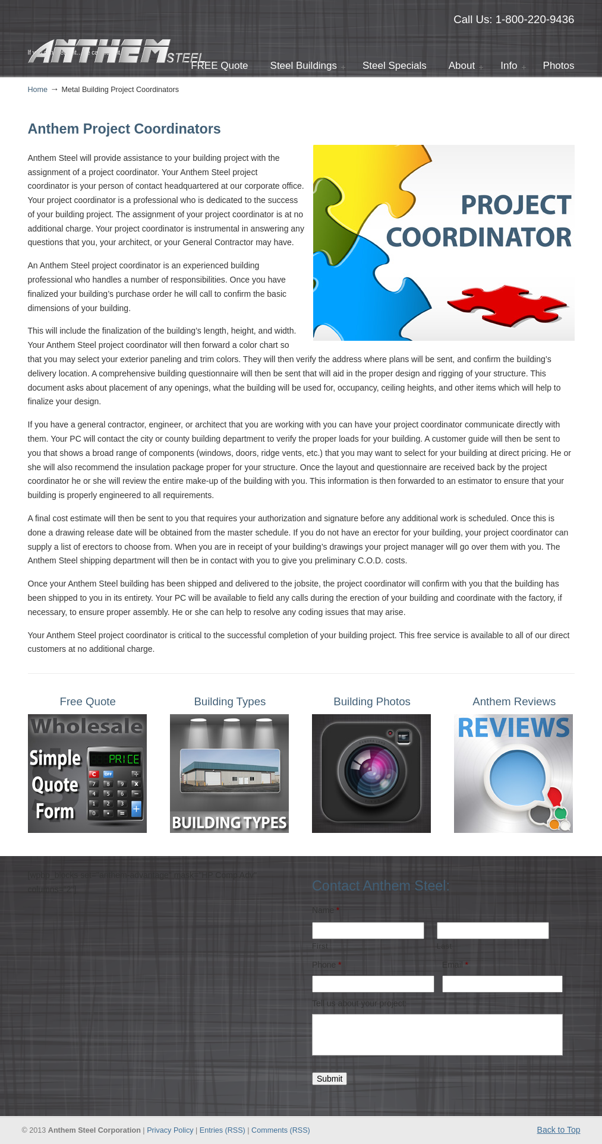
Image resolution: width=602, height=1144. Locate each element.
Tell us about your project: (359, 1003)
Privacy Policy (170, 1130)
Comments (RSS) (280, 1130)
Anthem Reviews (514, 701)
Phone (326, 964)
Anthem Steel (117, 33)
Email (455, 964)
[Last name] (493, 930)
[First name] (368, 930)
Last (444, 946)
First (320, 946)
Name (325, 910)
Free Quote (88, 701)
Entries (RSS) (222, 1130)
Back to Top (559, 1130)
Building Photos (372, 701)
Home (38, 89)
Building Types (230, 701)
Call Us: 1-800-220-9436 (513, 19)
